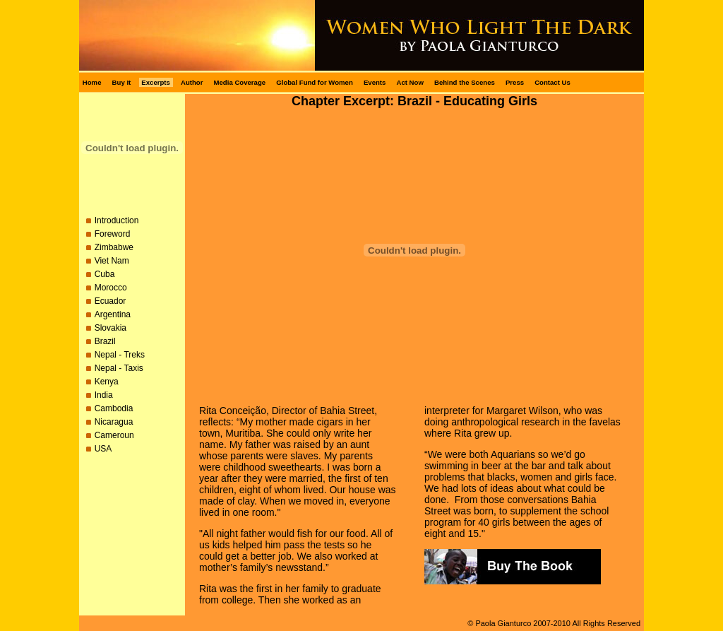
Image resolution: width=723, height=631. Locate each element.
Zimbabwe (114, 247)
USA (103, 449)
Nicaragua (114, 422)
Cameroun (114, 435)
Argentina (113, 314)
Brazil (105, 341)
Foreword (113, 234)
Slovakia (110, 328)
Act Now (409, 82)
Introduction (117, 220)
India (104, 395)
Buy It (121, 82)
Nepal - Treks (120, 355)
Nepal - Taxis (119, 368)
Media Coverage (240, 82)
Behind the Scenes (464, 82)
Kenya (107, 382)
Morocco (111, 288)
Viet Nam (112, 261)
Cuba (105, 274)
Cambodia (114, 408)
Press (515, 82)
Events (375, 82)
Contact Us (552, 82)
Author (192, 82)
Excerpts (155, 82)
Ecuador (110, 301)
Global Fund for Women (314, 82)
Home (92, 82)
